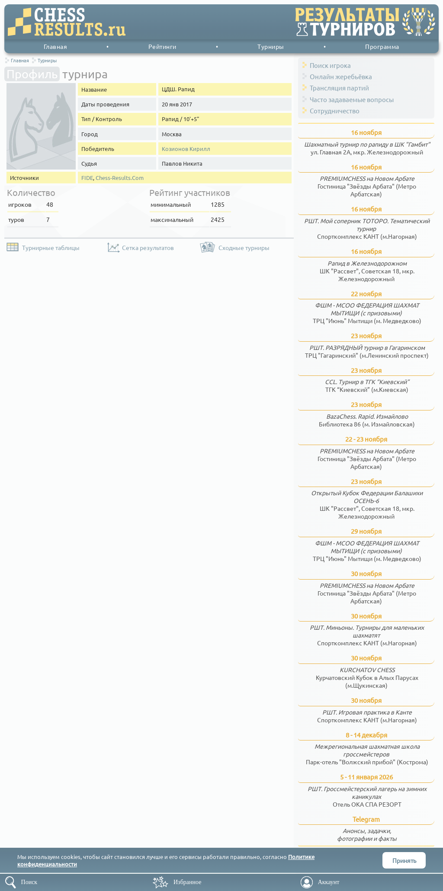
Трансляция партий (339, 87)
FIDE (87, 177)
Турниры (270, 46)
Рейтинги (162, 46)
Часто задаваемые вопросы (352, 99)
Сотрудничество (335, 110)
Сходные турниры (244, 247)
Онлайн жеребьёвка (341, 76)
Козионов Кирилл (186, 148)
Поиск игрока (330, 65)
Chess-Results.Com (120, 177)
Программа (382, 46)
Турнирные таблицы (51, 247)
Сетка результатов (148, 247)
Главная (55, 46)
